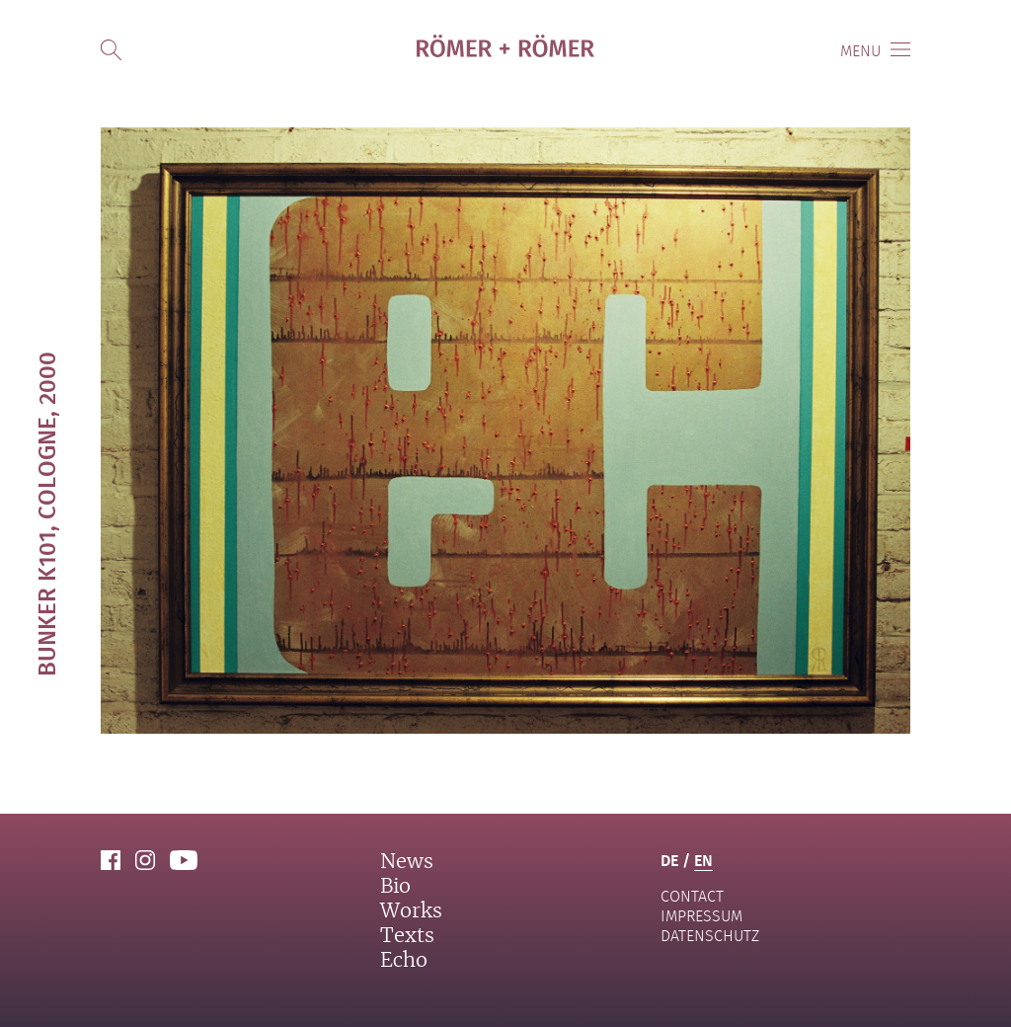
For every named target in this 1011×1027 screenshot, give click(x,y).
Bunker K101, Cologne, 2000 (46, 514)
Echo (404, 961)
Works (411, 911)
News (406, 862)
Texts (407, 936)
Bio (395, 887)
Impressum (701, 916)
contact (692, 896)
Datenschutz (710, 935)
